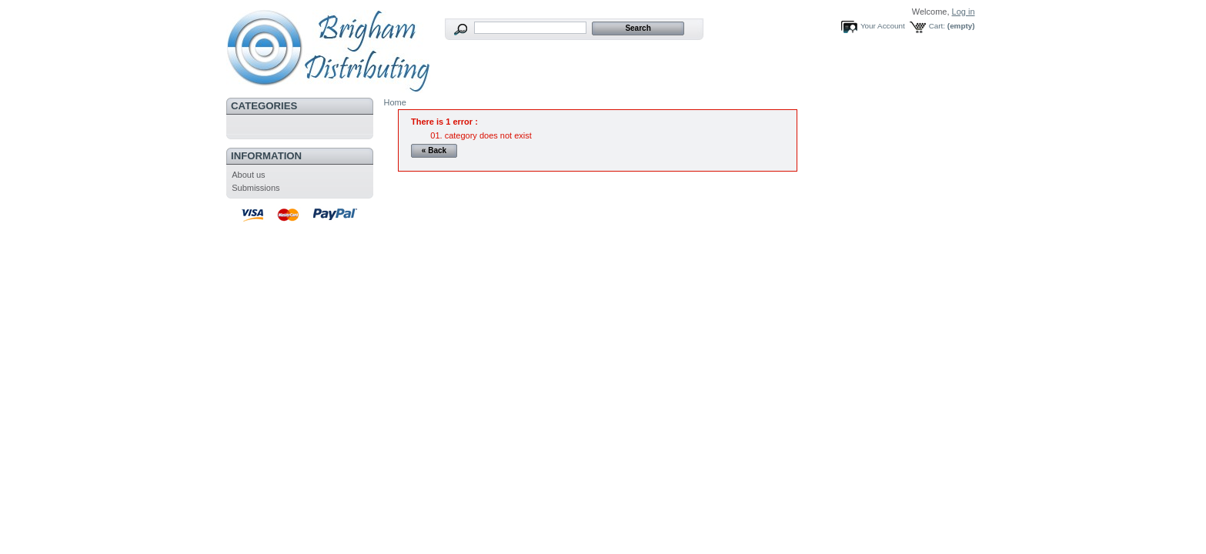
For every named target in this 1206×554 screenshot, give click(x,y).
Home (395, 102)
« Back (434, 150)
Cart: (937, 26)
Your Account (882, 26)
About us (248, 174)
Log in (963, 11)
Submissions (255, 187)
